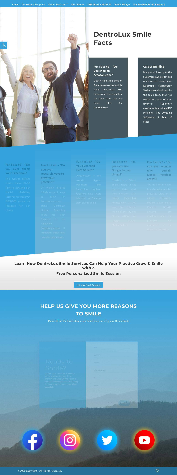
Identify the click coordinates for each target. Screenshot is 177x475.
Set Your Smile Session (88, 285)
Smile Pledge (122, 4)
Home (15, 4)
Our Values (77, 4)
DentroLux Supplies (33, 4)
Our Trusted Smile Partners (149, 4)
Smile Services (57, 4)
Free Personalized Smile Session (88, 273)
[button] (3, 45)
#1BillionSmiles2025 (99, 4)
